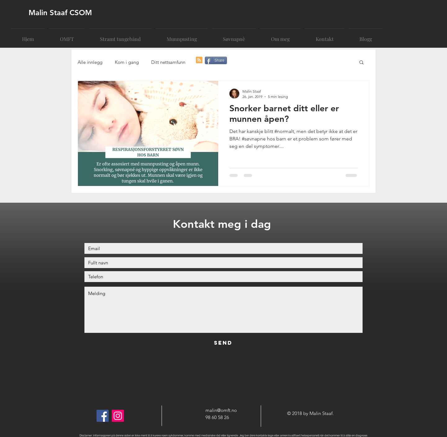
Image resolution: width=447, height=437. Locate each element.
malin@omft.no (221, 410)
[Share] (216, 60)
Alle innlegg (90, 62)
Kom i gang (127, 62)
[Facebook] (103, 416)
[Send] (223, 343)
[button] (361, 63)
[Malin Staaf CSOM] (76, 12)
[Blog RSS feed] (199, 60)
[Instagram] (118, 416)
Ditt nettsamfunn (168, 62)
